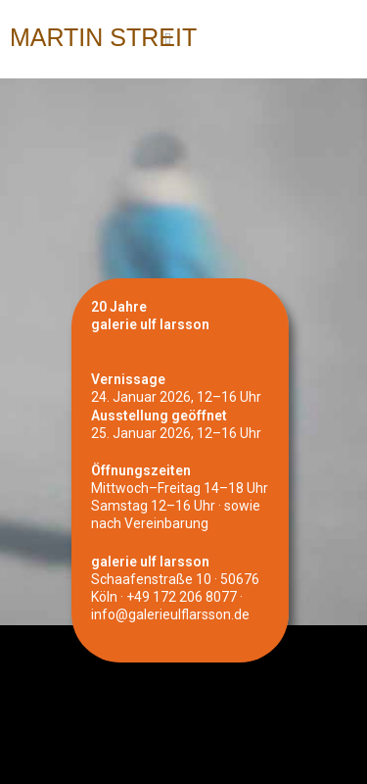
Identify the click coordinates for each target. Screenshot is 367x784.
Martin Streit (103, 37)
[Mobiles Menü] (168, 39)
